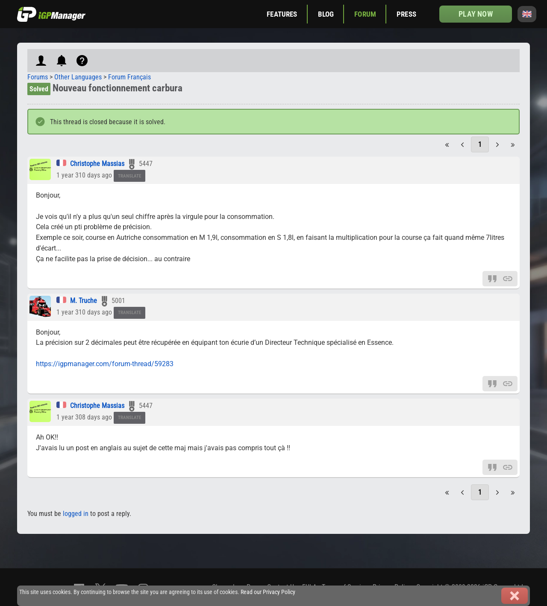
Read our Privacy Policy (268, 592)
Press (406, 14)
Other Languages (78, 77)
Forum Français (129, 77)
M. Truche (83, 301)
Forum (365, 14)
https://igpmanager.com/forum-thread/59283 (105, 364)
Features (282, 14)
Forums (37, 77)
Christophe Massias (97, 164)
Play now (475, 13)
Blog (326, 14)
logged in (75, 514)
